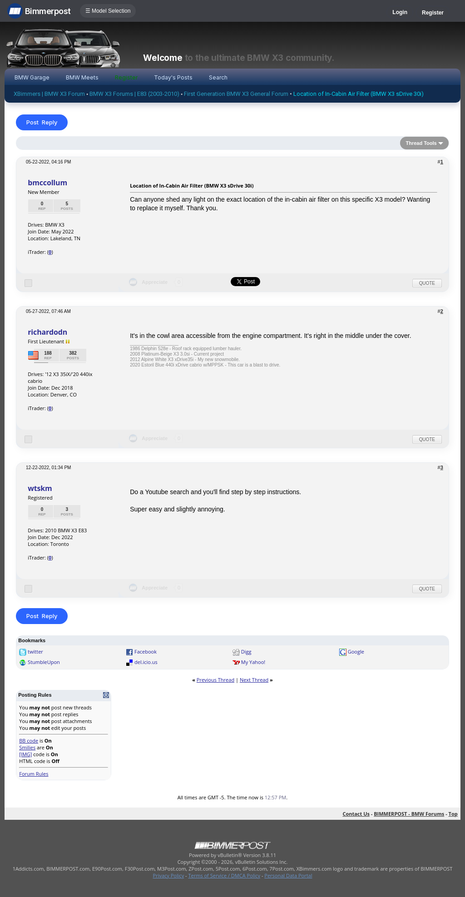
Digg (246, 651)
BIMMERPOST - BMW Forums (409, 813)
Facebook (145, 651)
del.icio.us (146, 662)
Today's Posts (173, 77)
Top (453, 813)
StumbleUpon (44, 662)
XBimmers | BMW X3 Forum (49, 93)
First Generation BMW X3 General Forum (236, 93)
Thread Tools (421, 143)
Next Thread (254, 679)
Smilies (27, 747)
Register (433, 13)
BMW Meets (82, 77)
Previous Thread (215, 679)
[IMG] (25, 754)
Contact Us (356, 813)
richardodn (47, 332)
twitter (35, 651)
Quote (427, 283)
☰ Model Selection (108, 11)
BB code (28, 740)
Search (218, 77)
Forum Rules (33, 773)
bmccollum (47, 183)
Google (356, 651)
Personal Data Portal (288, 875)
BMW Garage (32, 77)
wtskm (40, 488)
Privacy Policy (168, 875)
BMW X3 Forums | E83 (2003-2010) (134, 93)
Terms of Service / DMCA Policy (224, 875)
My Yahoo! (253, 662)
